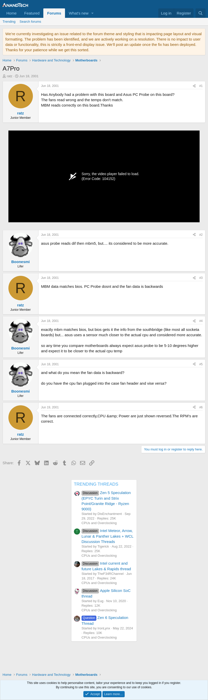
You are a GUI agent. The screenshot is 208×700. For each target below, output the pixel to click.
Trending (9, 21)
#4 (201, 321)
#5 (201, 364)
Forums (54, 13)
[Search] (200, 13)
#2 (201, 235)
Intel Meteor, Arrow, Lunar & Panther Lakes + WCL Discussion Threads (107, 536)
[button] (92, 13)
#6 (201, 407)
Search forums (30, 21)
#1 (201, 86)
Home (11, 13)
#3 (201, 278)
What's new (78, 13)
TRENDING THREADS (96, 484)
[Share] (194, 86)
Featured (32, 13)
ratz (9, 76)
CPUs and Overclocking (99, 523)
